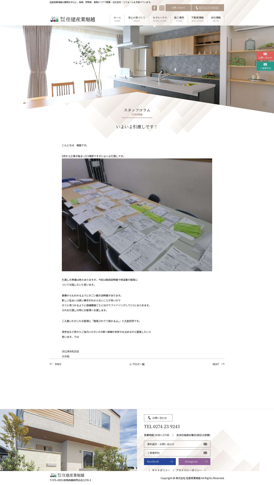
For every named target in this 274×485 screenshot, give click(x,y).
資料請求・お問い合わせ (160, 444)
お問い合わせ (178, 7)
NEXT (216, 364)
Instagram (191, 461)
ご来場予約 (265, 68)
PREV (58, 364)
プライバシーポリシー (189, 470)
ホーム (117, 19)
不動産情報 (197, 19)
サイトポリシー (161, 470)
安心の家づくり (137, 19)
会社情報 (215, 19)
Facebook (153, 461)
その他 (65, 356)
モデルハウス (160, 19)
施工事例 (179, 19)
